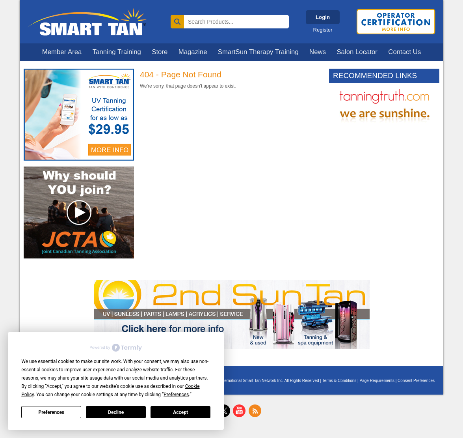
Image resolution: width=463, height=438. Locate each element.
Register (322, 30)
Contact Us (404, 52)
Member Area (62, 52)
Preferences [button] (176, 394)
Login (323, 17)
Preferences (52, 412)
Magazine (193, 52)
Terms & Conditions (339, 380)
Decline (116, 412)
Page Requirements (377, 380)
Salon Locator (357, 52)
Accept (180, 412)
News (317, 52)
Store (159, 52)
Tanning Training (117, 52)
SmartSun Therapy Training (258, 52)
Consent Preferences (416, 380)
